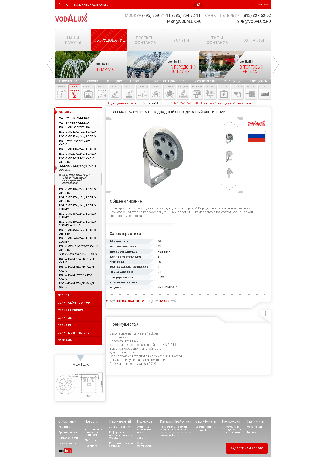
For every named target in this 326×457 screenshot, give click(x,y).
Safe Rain (65, 340)
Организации (255, 426)
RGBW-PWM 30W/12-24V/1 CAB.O (76, 268)
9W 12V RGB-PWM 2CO (74, 122)
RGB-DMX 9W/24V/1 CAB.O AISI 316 (76, 160)
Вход (62, 4)
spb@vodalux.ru (254, 21)
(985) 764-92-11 (186, 15)
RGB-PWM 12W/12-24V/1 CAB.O (75, 142)
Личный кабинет (119, 426)
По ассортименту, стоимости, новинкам (94, 430)
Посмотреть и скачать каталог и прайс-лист (174, 428)
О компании (68, 81)
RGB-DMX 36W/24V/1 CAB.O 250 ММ (77, 215)
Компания (64, 426)
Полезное (137, 81)
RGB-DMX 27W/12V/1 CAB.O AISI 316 (77, 199)
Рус (254, 4)
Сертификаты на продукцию (205, 428)
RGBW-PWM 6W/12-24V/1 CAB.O (76, 276)
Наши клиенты (67, 443)
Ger (266, 4)
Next (276, 65)
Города (251, 432)
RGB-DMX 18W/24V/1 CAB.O (77, 149)
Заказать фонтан (170, 435)
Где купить (258, 81)
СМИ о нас (91, 440)
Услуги (181, 40)
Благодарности (68, 438)
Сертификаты (205, 81)
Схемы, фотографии (144, 444)
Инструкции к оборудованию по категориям (231, 429)
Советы (141, 437)
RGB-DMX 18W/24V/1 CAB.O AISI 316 (77, 191)
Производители (68, 432)
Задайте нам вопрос (247, 448)
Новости (91, 81)
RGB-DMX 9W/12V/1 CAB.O (76, 127)
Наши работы (73, 40)
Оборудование (109, 40)
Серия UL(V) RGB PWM (74, 302)
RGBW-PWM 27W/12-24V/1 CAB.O (76, 260)
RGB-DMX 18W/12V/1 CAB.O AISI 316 (77, 168)
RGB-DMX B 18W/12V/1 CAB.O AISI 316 (78, 248)
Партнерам (113, 81)
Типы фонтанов (217, 40)
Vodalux (71, 17)
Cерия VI (152, 103)
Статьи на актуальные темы (144, 429)
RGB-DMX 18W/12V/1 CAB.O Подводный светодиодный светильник (76, 179)
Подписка (91, 446)
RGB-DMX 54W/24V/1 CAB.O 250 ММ (77, 239)
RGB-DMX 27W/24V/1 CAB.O (77, 153)
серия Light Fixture (73, 332)
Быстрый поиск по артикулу (121, 444)
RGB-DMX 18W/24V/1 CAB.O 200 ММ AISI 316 (77, 223)
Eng (260, 4)
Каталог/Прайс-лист (170, 81)
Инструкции (233, 81)
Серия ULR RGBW (70, 310)
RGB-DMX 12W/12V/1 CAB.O (77, 131)
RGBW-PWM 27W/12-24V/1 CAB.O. (76, 285)
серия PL (65, 325)
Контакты (253, 40)
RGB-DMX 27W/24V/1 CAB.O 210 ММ (77, 207)
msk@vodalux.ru (184, 21)
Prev (50, 65)
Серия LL (64, 295)
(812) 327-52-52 (256, 15)
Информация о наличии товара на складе (121, 435)
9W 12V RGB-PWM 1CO (74, 118)
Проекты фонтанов (145, 40)
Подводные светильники (124, 103)
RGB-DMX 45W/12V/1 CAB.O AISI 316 (77, 231)
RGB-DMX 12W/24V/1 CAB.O (77, 136)
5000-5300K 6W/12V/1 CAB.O (78, 254)
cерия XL (65, 317)
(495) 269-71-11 (156, 15)
